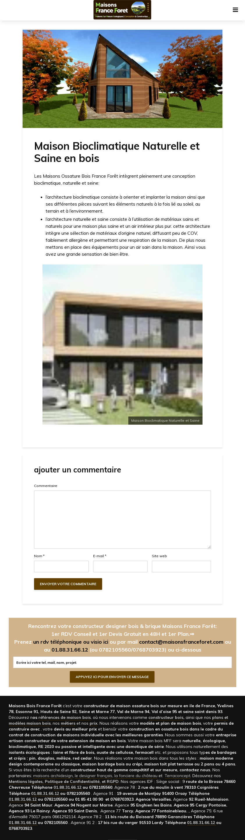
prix (93, 723)
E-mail (99, 556)
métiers (68, 723)
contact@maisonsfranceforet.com (181, 641)
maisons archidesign (53, 775)
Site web (159, 556)
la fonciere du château (135, 775)
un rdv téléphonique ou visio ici (70, 641)
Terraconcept (177, 775)
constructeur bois (165, 717)
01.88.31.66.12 (70, 649)
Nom (39, 556)
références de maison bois (64, 717)
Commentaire (45, 486)
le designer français (93, 775)
